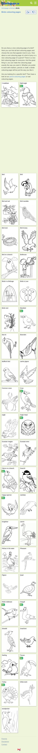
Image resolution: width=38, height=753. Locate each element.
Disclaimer (5, 741)
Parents (4, 739)
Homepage (4, 8)
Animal (12, 8)
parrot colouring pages (18, 76)
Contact (4, 744)
